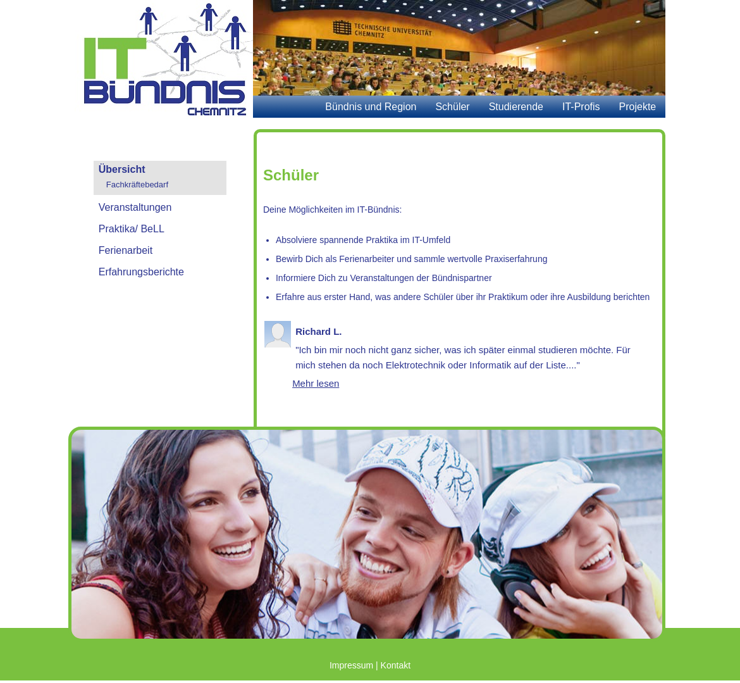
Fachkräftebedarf (137, 184)
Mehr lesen (315, 383)
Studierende (516, 106)
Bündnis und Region (370, 106)
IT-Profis (581, 106)
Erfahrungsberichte (141, 271)
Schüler (452, 106)
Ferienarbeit (125, 250)
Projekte (638, 106)
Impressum (351, 665)
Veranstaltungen (135, 207)
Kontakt (395, 665)
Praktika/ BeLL (131, 228)
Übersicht (122, 169)
